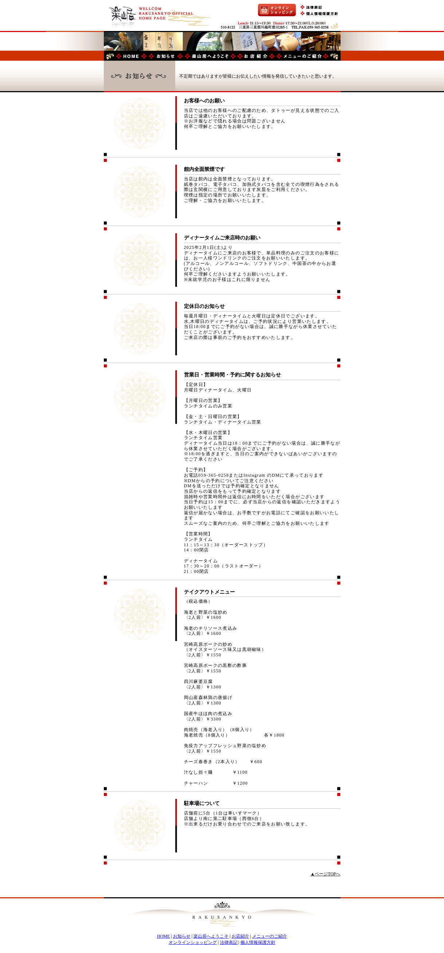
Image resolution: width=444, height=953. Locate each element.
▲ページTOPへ (325, 873)
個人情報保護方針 (257, 942)
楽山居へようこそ (210, 936)
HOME (163, 936)
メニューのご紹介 (269, 936)
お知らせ (181, 936)
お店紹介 (240, 936)
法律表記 (228, 942)
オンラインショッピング (193, 942)
